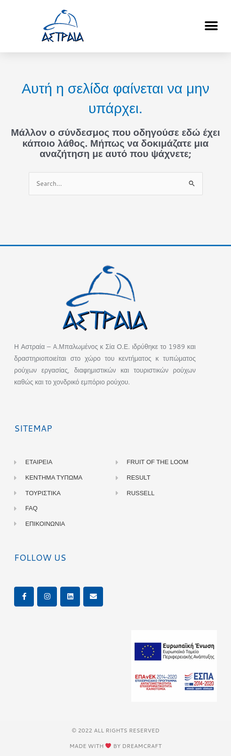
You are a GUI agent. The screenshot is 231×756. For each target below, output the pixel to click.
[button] (211, 26)
